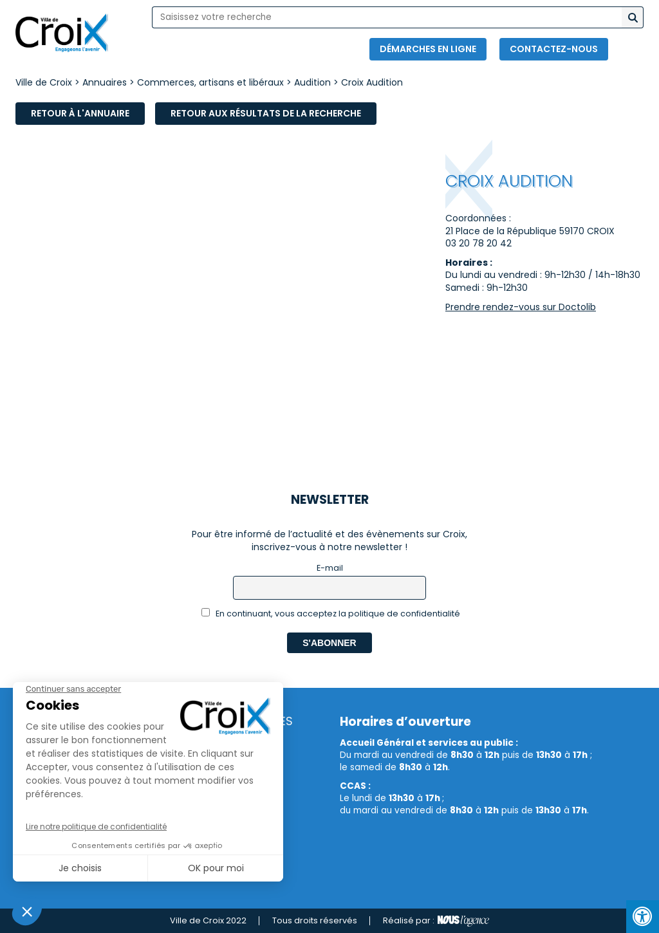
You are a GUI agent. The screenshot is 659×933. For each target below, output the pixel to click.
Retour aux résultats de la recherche (266, 113)
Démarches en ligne (428, 48)
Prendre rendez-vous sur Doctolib (520, 306)
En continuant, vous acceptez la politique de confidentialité (331, 613)
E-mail (330, 567)
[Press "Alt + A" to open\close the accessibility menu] (642, 916)
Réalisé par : (436, 921)
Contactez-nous (554, 48)
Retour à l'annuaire (80, 113)
